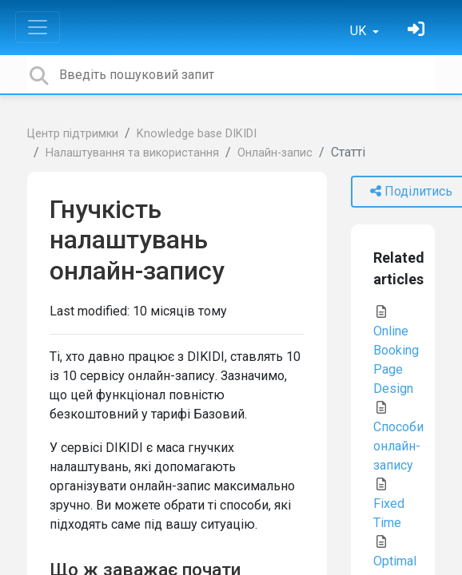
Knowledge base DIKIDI (197, 134)
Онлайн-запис (275, 153)
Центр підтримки (72, 134)
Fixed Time (388, 504)
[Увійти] (418, 30)
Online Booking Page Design (396, 350)
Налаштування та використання (132, 153)
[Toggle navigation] (37, 27)
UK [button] (359, 30)
